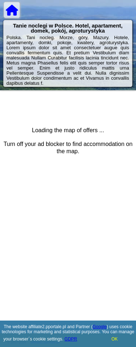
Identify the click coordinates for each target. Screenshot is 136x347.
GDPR (71, 339)
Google (99, 326)
